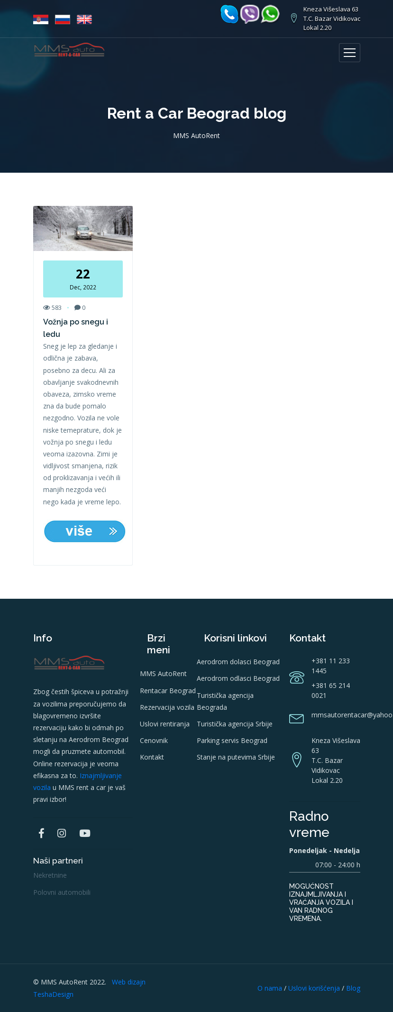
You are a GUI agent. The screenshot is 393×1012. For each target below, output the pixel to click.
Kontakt (152, 756)
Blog (353, 988)
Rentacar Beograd (168, 690)
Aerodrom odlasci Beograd (238, 678)
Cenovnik (154, 740)
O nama (269, 988)
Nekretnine (50, 875)
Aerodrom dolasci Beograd (238, 661)
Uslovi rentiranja (165, 723)
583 (52, 307)
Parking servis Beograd (232, 740)
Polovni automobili (62, 891)
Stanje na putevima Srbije (236, 756)
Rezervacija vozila (167, 707)
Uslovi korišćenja (314, 988)
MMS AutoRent (163, 673)
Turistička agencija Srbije (235, 723)
